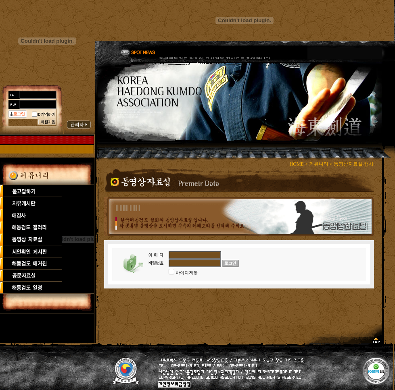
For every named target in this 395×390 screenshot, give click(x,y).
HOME (297, 164)
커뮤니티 (318, 164)
